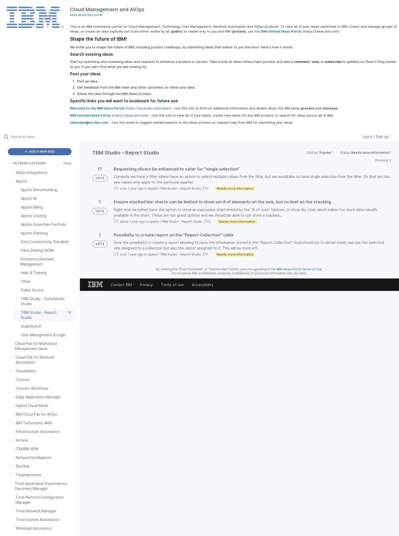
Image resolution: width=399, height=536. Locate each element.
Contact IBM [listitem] (121, 285)
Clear (67, 163)
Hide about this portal (86, 15)
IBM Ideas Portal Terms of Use (299, 269)
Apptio (153, 188)
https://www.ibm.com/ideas (148, 108)
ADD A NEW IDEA (40, 151)
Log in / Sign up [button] (376, 136)
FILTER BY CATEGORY (27, 163)
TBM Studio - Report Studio (180, 188)
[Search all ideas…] (46, 137)
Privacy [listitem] (146, 285)
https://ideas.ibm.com (130, 115)
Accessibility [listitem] (202, 285)
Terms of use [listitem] (172, 285)
